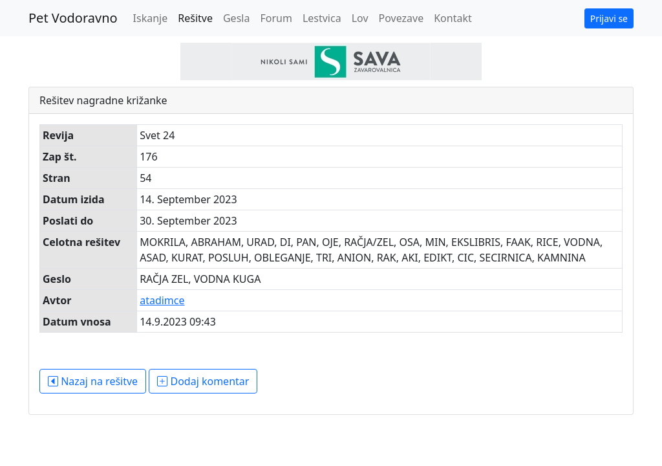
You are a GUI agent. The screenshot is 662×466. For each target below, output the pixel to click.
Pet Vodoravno (73, 18)
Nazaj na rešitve (93, 381)
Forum (276, 18)
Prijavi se (609, 18)
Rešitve (195, 18)
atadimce (162, 300)
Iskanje (150, 18)
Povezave (401, 18)
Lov (360, 18)
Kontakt (453, 18)
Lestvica (322, 18)
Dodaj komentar (203, 381)
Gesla (236, 18)
